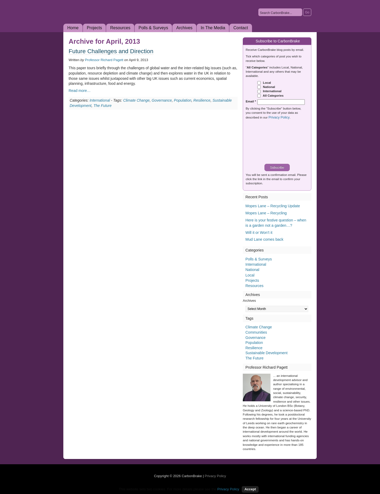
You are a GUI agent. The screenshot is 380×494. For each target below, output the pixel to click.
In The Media (213, 28)
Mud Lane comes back (264, 239)
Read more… (80, 90)
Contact (240, 28)
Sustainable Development (266, 353)
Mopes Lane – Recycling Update (272, 206)
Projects (94, 28)
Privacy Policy (278, 117)
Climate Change (136, 100)
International (99, 100)
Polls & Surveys (153, 28)
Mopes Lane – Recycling (266, 213)
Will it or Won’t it (258, 232)
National (266, 87)
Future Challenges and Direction (111, 51)
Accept (250, 489)
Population (182, 100)
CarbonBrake (121, 19)
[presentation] (279, 142)
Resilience (202, 100)
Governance (162, 100)
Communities (256, 332)
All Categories (270, 95)
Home (73, 28)
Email (251, 101)
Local (264, 83)
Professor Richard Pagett (104, 60)
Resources (120, 28)
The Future (102, 105)
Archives (184, 28)
